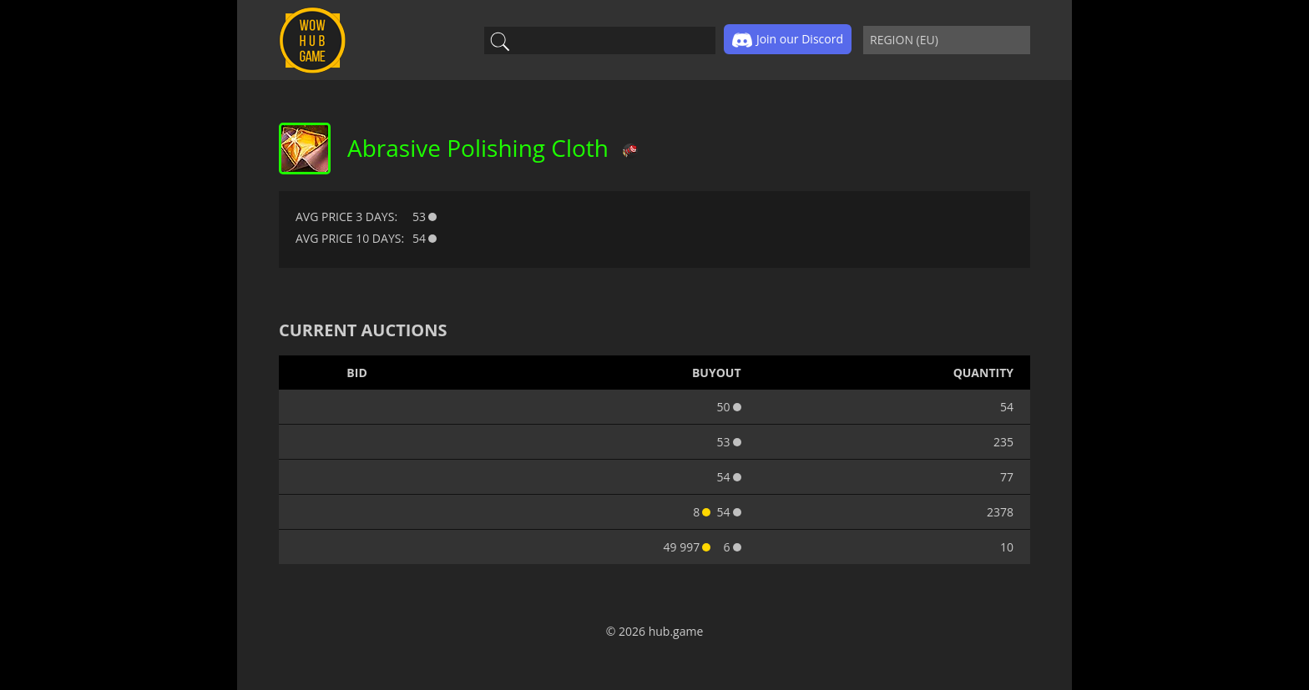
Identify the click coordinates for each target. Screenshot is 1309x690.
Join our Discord (787, 40)
